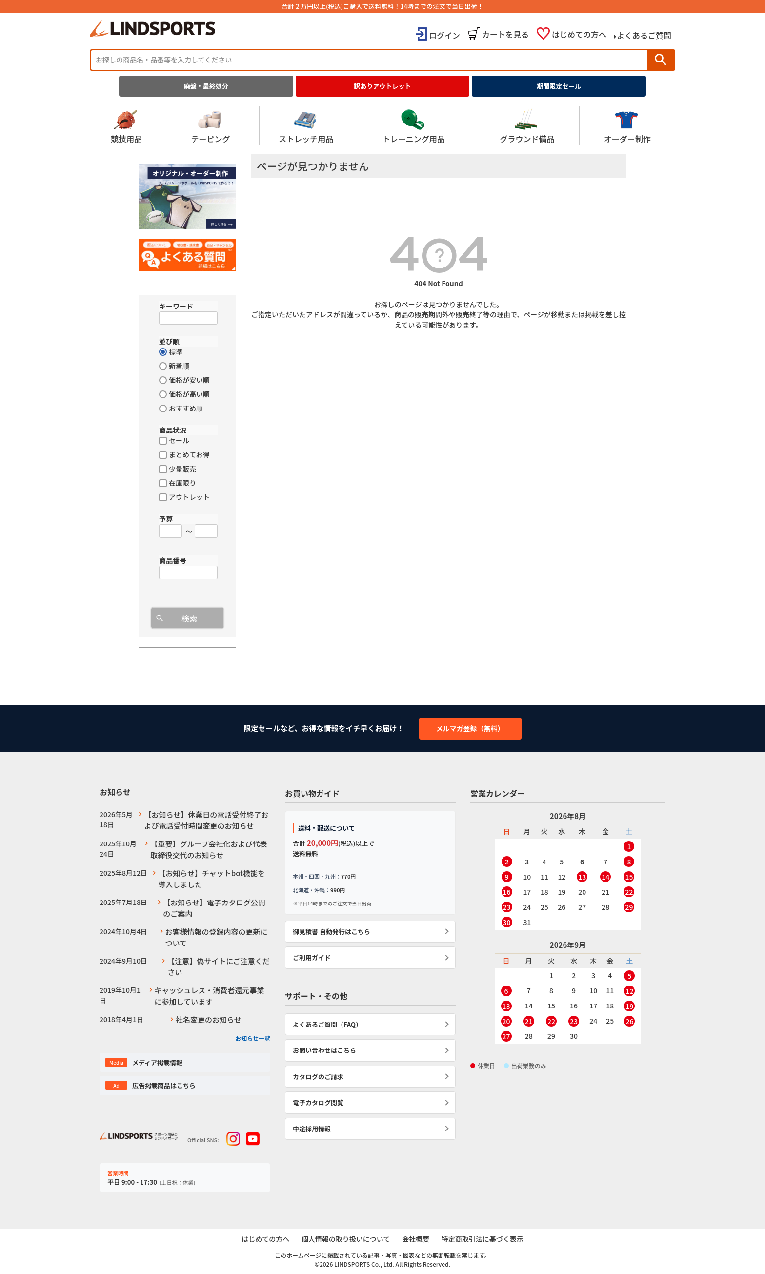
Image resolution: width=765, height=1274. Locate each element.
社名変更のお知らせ (209, 1019)
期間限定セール (559, 86)
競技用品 (126, 126)
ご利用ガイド (312, 957)
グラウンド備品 (527, 126)
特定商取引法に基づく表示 (483, 1239)
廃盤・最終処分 (206, 86)
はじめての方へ (579, 34)
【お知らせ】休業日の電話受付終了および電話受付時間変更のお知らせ (206, 820)
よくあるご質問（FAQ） (327, 1024)
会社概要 (416, 1239)
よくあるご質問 (644, 35)
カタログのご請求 (318, 1076)
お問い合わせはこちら (324, 1050)
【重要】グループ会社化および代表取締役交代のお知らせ (208, 849)
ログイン (444, 35)
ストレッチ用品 (306, 126)
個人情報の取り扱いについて (345, 1239)
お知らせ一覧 (252, 1038)
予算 (166, 519)
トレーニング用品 (413, 126)
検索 (660, 59)
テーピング (210, 126)
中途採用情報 (312, 1128)
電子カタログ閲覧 (318, 1102)
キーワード (176, 306)
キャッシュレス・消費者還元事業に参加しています (209, 996)
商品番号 (172, 560)
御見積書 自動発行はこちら (331, 931)
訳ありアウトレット (382, 86)
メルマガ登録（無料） (470, 728)
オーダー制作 (627, 126)
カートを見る (505, 34)
